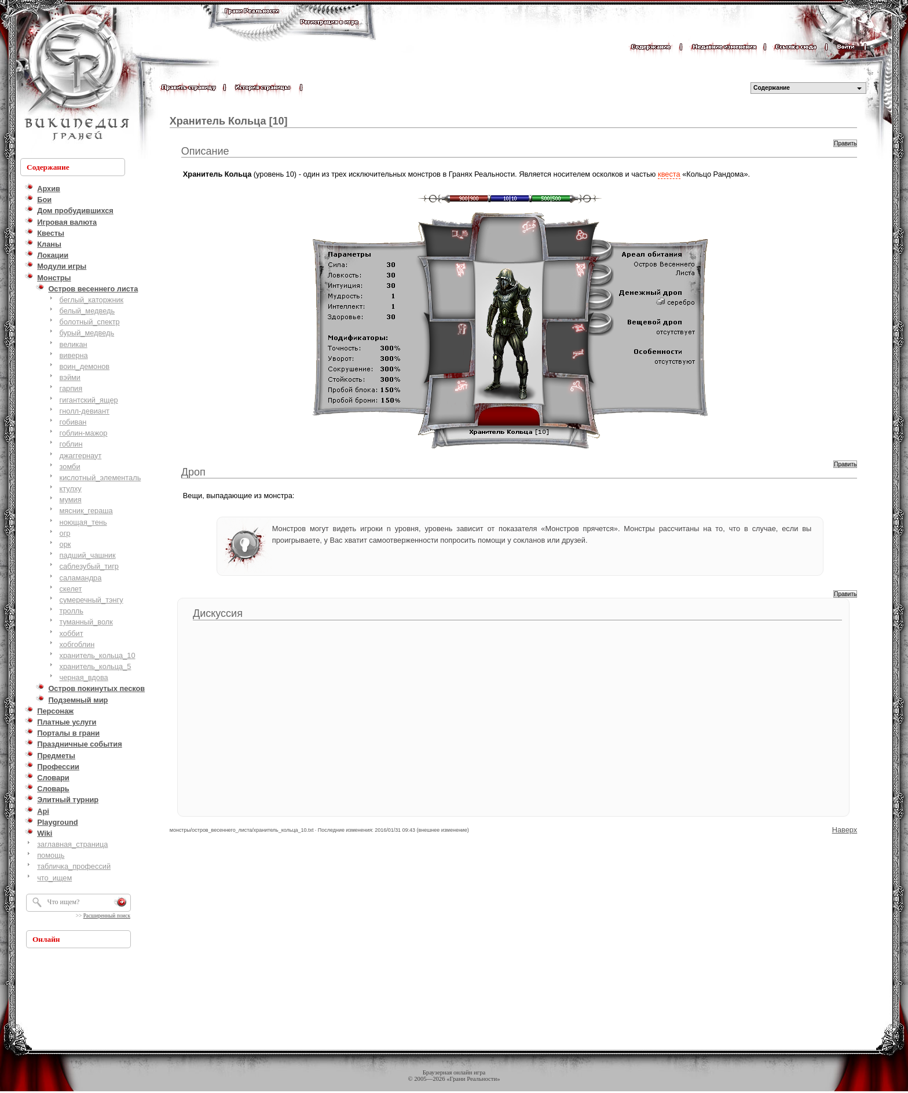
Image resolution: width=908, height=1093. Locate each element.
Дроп (193, 472)
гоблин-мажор (84, 433)
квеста (669, 174)
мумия (71, 499)
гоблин (71, 444)
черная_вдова (84, 677)
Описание (205, 151)
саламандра (81, 577)
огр (65, 533)
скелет (71, 588)
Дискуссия (218, 613)
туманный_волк (86, 621)
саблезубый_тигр (89, 566)
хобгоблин (77, 644)
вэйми (70, 377)
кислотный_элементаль (100, 477)
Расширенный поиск (106, 916)
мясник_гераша (86, 510)
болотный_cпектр (90, 321)
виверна (74, 355)
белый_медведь (87, 310)
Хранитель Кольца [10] (229, 121)
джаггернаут (81, 455)
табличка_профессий (74, 866)
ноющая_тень (83, 522)
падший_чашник (88, 555)
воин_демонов (85, 366)
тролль (71, 610)
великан (73, 344)
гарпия (71, 388)
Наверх (845, 829)
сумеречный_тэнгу (91, 599)
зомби (70, 466)
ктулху (71, 488)
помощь (50, 855)
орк (65, 544)
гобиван (73, 422)
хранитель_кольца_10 (98, 655)
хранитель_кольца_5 (95, 666)
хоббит (71, 633)
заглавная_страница (72, 844)
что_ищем (54, 877)
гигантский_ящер (89, 400)
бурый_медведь (87, 332)
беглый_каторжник (92, 299)
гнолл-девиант (84, 411)
